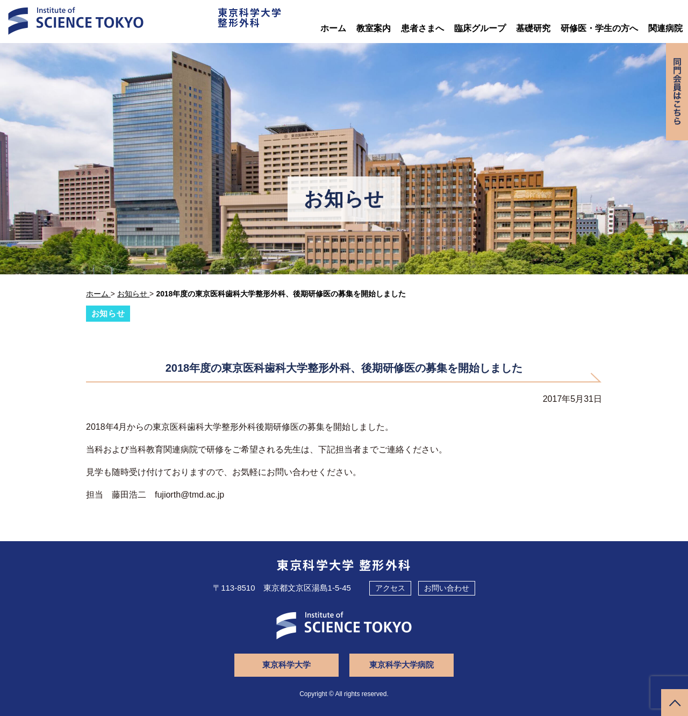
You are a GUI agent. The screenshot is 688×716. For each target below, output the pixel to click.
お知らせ (108, 313)
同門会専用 (676, 93)
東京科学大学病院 (400, 664)
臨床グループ (480, 28)
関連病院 (665, 28)
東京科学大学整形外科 (246, 18)
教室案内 (373, 28)
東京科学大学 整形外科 (344, 563)
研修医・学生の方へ (599, 28)
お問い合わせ (446, 587)
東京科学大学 (287, 664)
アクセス (390, 587)
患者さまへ (422, 28)
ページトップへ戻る (674, 702)
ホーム (333, 28)
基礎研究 (533, 28)
